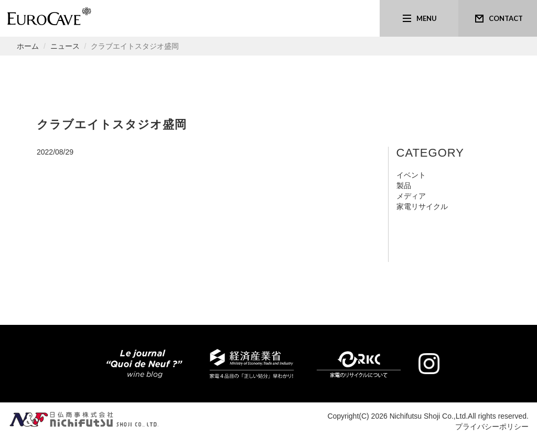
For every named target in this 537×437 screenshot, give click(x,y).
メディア (411, 196)
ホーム (28, 46)
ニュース (65, 46)
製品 (403, 185)
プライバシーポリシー (492, 426)
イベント (411, 175)
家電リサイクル (422, 206)
